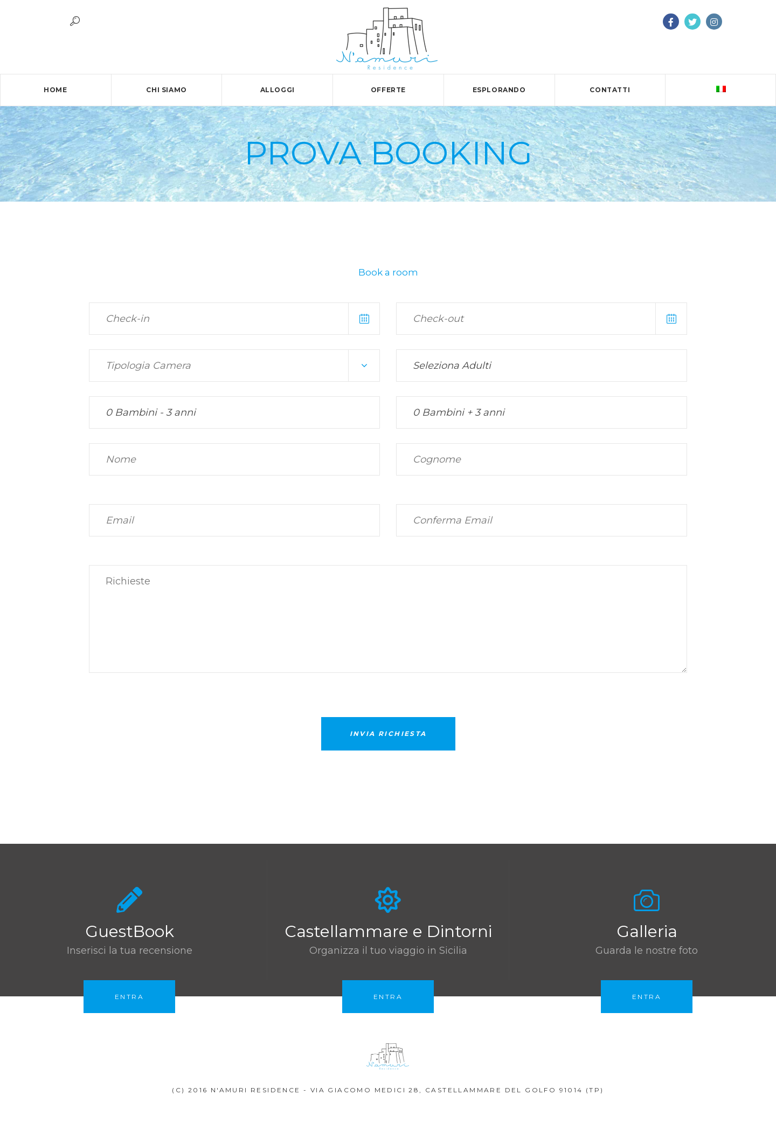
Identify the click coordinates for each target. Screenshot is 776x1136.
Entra (129, 997)
